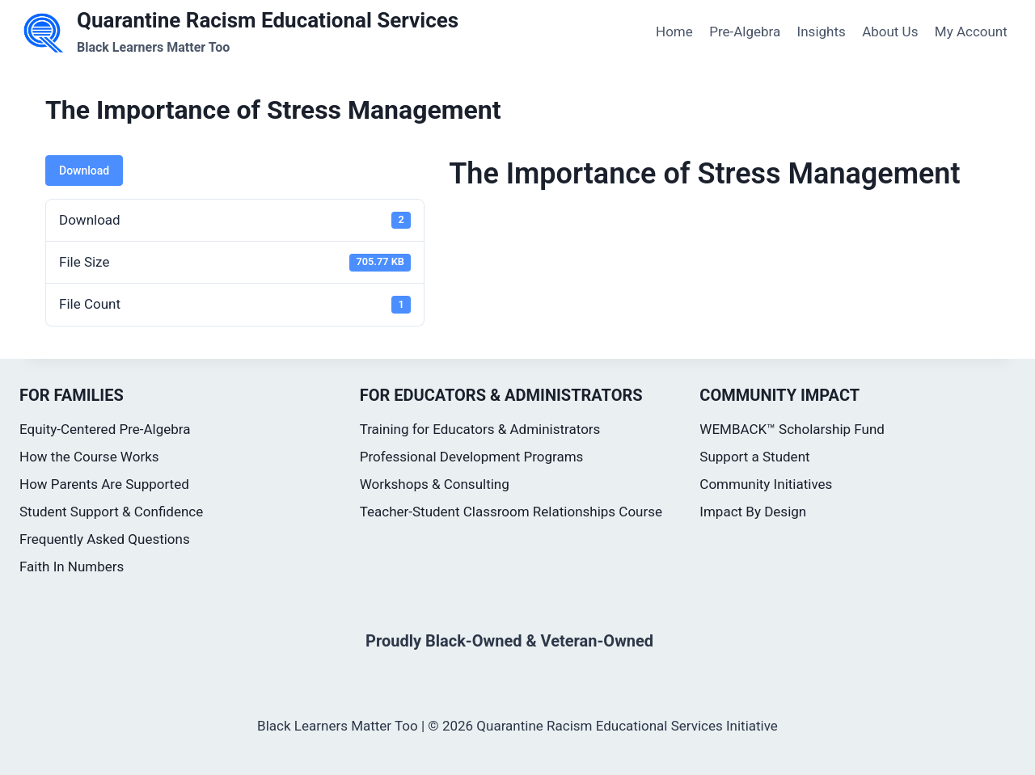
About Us (890, 31)
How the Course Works (89, 457)
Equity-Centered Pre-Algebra (105, 429)
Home (674, 31)
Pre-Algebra (744, 31)
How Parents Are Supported (104, 484)
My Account (971, 31)
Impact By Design (752, 511)
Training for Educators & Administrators (480, 429)
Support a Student (754, 457)
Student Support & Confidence (111, 511)
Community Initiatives (765, 484)
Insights (821, 31)
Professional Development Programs (472, 457)
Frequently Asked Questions (104, 539)
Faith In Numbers (71, 566)
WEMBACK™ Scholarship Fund (792, 429)
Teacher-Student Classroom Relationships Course (511, 511)
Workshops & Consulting (434, 484)
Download (84, 170)
